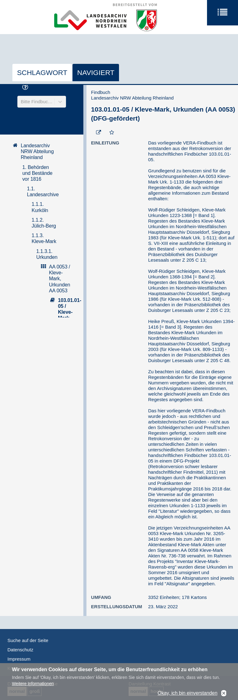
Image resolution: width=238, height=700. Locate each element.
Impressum (18, 659)
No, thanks (223, 695)
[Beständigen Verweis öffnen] (98, 133)
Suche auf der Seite (27, 640)
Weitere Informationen (33, 685)
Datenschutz (20, 649)
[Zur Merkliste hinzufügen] (111, 133)
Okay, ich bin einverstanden (188, 695)
